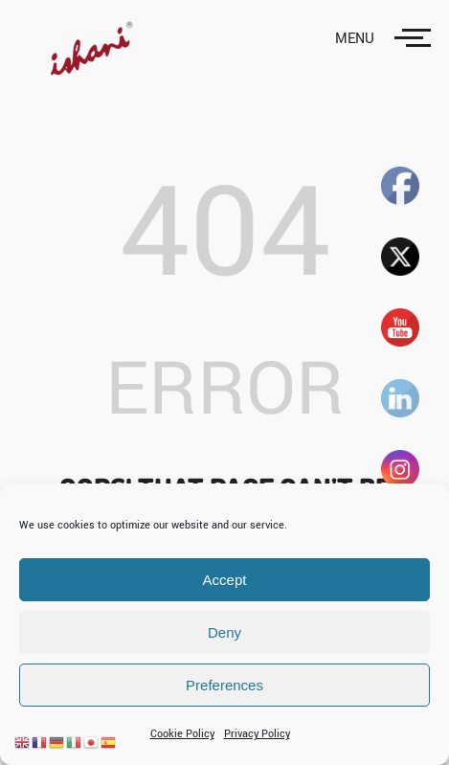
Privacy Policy (257, 734)
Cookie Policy (182, 734)
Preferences (224, 685)
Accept (225, 580)
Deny (224, 632)
